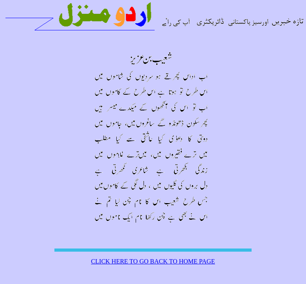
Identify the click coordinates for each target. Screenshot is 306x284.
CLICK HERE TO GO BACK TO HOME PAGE (153, 261)
